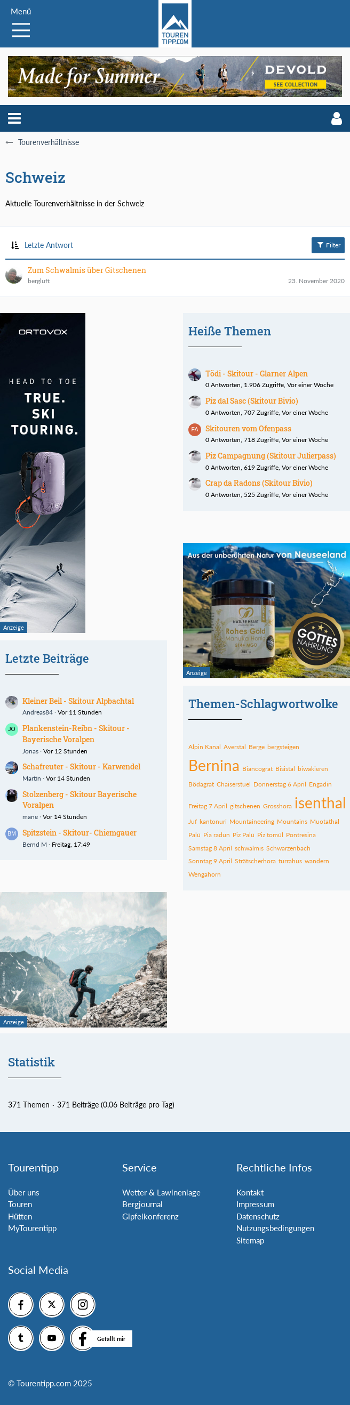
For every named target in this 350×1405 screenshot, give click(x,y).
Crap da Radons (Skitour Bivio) (259, 483)
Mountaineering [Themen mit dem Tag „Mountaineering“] (251, 821)
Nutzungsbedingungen (275, 1228)
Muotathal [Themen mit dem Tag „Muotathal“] (324, 821)
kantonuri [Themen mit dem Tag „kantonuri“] (213, 821)
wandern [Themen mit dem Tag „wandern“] (317, 861)
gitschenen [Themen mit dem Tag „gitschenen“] (245, 806)
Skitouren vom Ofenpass (248, 428)
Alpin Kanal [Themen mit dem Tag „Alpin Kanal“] (204, 747)
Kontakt (250, 1192)
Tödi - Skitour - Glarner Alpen (256, 373)
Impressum (255, 1204)
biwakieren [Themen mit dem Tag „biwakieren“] (313, 769)
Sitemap (250, 1240)
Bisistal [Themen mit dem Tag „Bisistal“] (285, 769)
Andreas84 (37, 712)
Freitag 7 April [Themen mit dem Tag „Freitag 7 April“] (207, 806)
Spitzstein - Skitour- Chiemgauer (79, 833)
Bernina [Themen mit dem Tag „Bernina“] (214, 765)
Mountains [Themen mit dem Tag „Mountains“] (292, 821)
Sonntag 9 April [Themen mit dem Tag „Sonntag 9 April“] (210, 861)
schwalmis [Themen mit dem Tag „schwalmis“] (249, 848)
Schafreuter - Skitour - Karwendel (81, 766)
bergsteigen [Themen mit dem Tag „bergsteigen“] (283, 747)
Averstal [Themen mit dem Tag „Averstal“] (235, 747)
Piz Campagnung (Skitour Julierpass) (270, 456)
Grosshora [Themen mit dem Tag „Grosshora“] (277, 806)
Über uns (23, 1192)
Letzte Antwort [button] (49, 245)
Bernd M (34, 844)
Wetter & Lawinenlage (161, 1192)
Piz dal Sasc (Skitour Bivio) (251, 401)
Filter (328, 244)
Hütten (20, 1216)
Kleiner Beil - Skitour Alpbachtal (78, 701)
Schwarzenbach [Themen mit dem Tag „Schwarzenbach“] (288, 848)
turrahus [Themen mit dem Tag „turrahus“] (290, 861)
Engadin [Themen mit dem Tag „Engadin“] (320, 784)
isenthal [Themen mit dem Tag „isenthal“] (320, 802)
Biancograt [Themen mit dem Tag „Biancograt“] (257, 769)
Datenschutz (258, 1216)
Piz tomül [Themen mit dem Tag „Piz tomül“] (270, 835)
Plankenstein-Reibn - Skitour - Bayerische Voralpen (76, 733)
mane (30, 817)
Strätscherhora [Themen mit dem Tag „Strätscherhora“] (255, 861)
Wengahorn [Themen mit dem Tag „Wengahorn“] (204, 874)
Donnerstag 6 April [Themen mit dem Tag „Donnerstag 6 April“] (279, 784)
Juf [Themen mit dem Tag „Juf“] (192, 821)
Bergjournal (142, 1204)
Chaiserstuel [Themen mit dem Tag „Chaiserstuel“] (234, 784)
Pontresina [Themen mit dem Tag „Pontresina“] (301, 835)
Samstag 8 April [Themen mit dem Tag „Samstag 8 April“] (210, 848)
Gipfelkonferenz (150, 1216)
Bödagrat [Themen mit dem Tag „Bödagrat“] (201, 784)
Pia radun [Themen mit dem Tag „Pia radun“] (216, 835)
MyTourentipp (32, 1228)
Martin (31, 778)
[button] (14, 118)
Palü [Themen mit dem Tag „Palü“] (194, 835)
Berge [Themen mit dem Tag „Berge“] (257, 747)
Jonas (30, 751)
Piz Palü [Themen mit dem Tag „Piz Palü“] (243, 835)
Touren (20, 1204)
